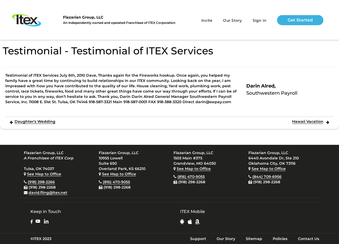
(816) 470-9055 (116, 182)
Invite (207, 20)
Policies (280, 238)
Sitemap (254, 238)
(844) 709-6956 (267, 176)
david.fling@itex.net (48, 192)
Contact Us (308, 238)
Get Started (300, 20)
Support (198, 238)
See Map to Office (44, 174)
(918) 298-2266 (41, 182)
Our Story (232, 20)
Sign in (260, 20)
